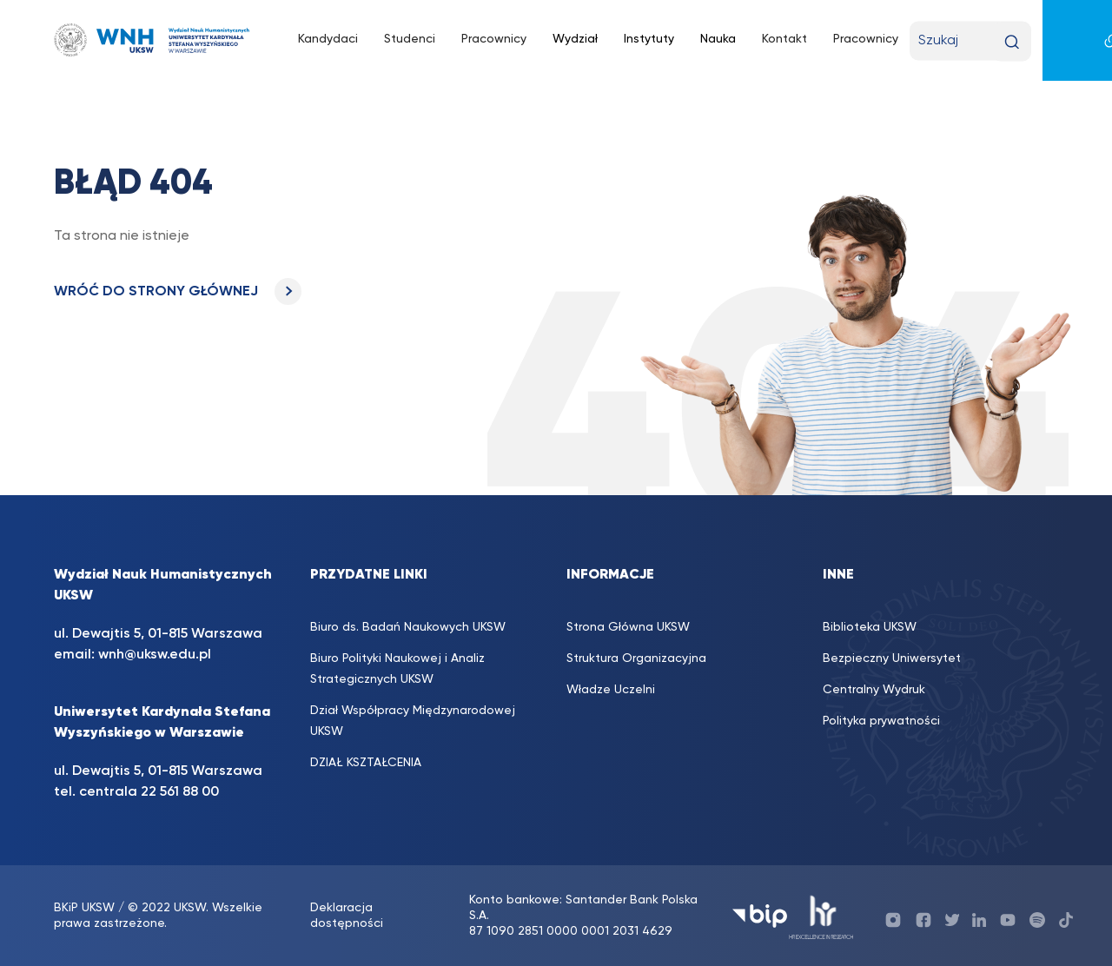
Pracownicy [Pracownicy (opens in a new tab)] (493, 39)
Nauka (718, 39)
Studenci (409, 39)
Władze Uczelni (610, 690)
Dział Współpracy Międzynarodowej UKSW (412, 721)
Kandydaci (328, 39)
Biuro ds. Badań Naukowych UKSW (408, 627)
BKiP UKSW (84, 908)
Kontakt (784, 39)
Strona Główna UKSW (628, 627)
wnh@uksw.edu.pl (154, 655)
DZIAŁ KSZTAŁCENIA (365, 763)
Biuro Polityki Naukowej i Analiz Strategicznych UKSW (397, 668)
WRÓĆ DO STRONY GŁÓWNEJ (177, 292)
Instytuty (649, 39)
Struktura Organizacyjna (636, 658)
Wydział (575, 39)
